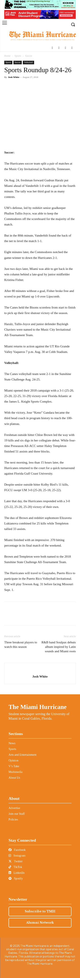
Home (7, 55)
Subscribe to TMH (40, 911)
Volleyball (28, 62)
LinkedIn (17, 872)
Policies (13, 819)
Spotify (16, 878)
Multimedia (15, 772)
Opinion (13, 760)
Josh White (13, 77)
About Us (14, 777)
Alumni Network (40, 922)
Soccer (28, 55)
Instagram (17, 855)
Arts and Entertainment (22, 754)
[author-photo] (40, 669)
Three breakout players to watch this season (20, 644)
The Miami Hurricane (38, 706)
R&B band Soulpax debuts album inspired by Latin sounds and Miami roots (59, 647)
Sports (18, 55)
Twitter (15, 861)
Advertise (14, 808)
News (12, 743)
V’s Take (14, 766)
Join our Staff (17, 813)
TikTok (15, 867)
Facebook (17, 849)
